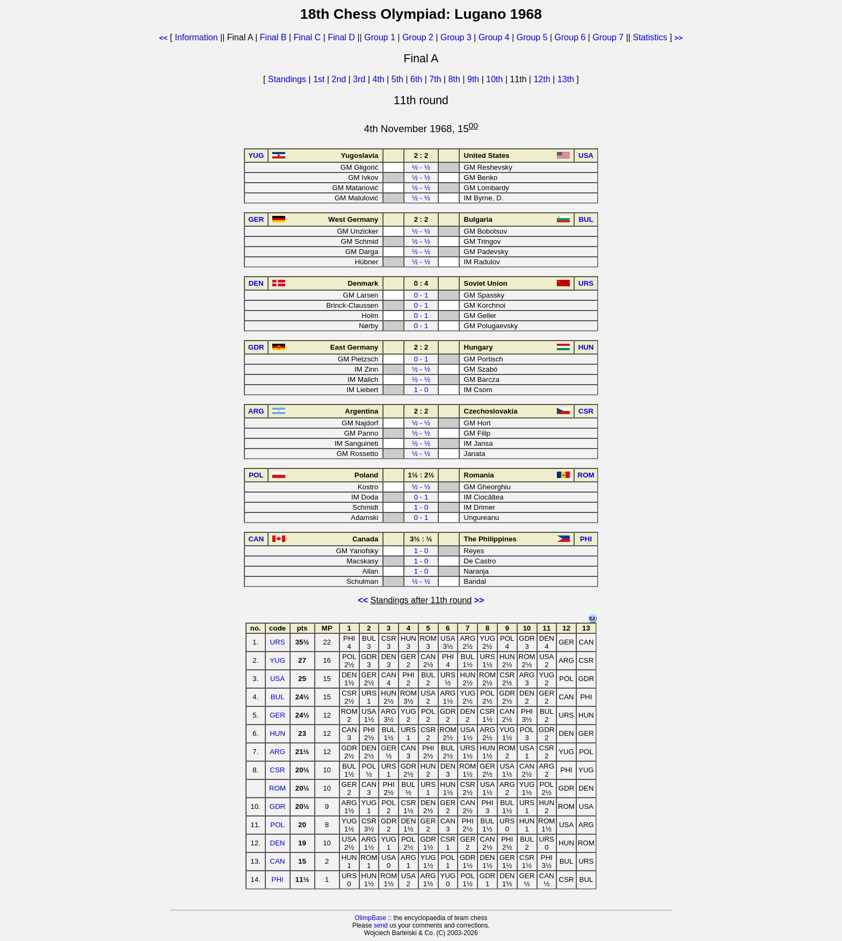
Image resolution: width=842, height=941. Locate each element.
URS (277, 642)
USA (277, 679)
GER (277, 715)
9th (474, 79)
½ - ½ (421, 167)
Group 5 (532, 37)
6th (417, 79)
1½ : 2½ (421, 475)
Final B (273, 37)
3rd (360, 79)
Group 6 (570, 37)
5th (398, 79)
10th (495, 79)
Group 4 (494, 37)
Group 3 (455, 37)
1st (320, 79)
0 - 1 (421, 295)
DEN (277, 843)
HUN (277, 733)
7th (436, 79)
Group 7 (607, 37)
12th (543, 79)
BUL (278, 697)
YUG (277, 660)
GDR (278, 806)
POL (277, 825)
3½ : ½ (421, 539)
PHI (278, 879)
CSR (277, 770)
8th (455, 79)
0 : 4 (421, 283)
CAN (277, 861)
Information (196, 37)
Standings (287, 79)
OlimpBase (371, 918)
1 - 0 (421, 390)
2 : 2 (421, 155)
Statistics (650, 37)
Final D (341, 37)
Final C (307, 37)
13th (567, 79)
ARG (277, 752)
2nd (340, 79)
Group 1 (379, 37)
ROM (277, 788)
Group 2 (417, 37)
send (381, 925)
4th (380, 79)
